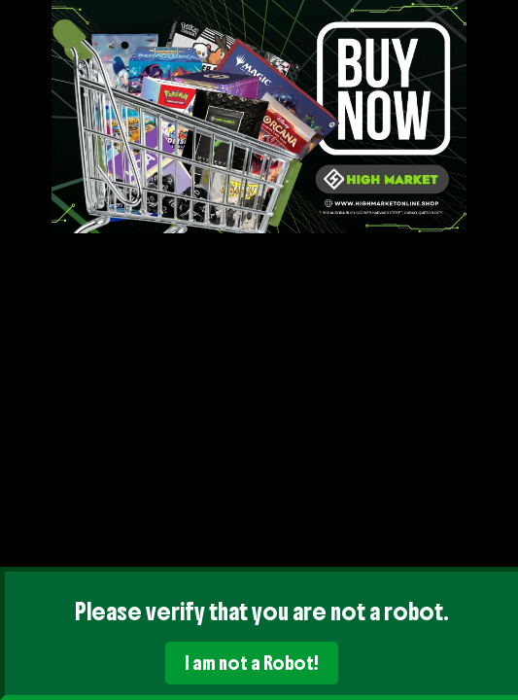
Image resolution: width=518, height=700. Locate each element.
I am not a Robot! (252, 663)
